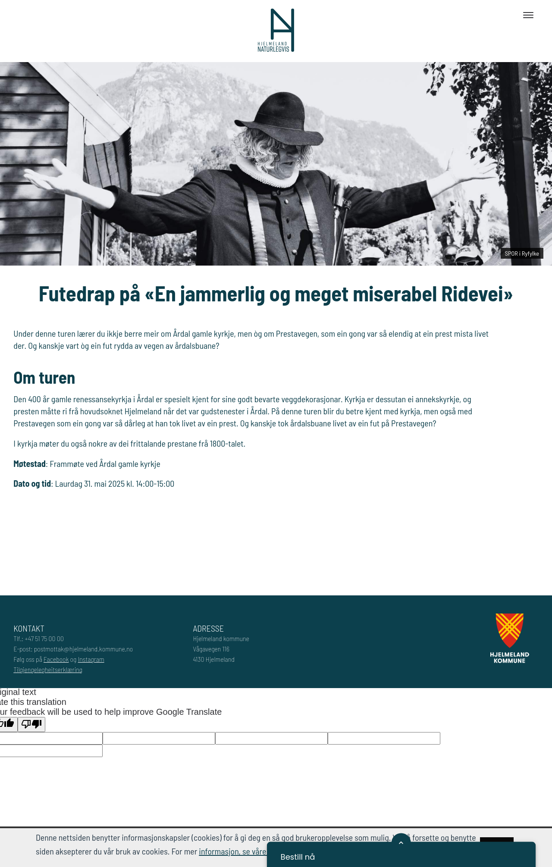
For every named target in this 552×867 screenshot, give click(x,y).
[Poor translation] (31, 724)
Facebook (56, 659)
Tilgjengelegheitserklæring (47, 669)
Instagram (91, 659)
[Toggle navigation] (528, 15)
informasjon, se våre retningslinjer (255, 851)
